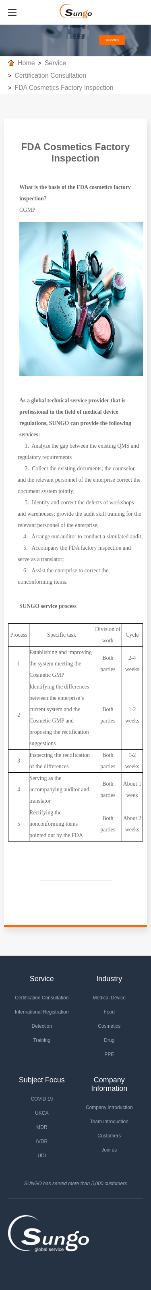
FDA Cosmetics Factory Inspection (63, 87)
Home (26, 63)
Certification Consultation (50, 75)
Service (55, 63)
